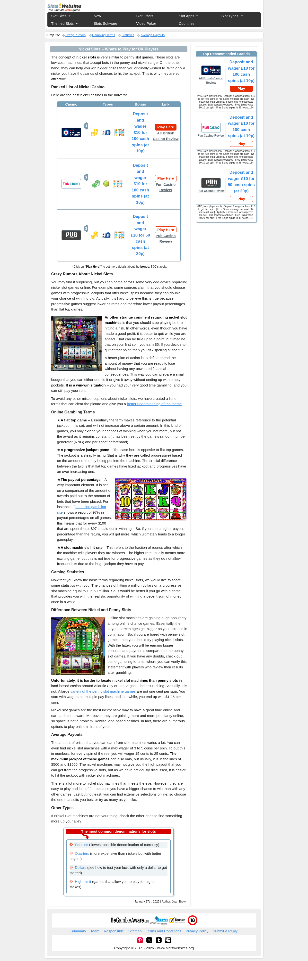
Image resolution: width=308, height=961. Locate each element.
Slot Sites (59, 16)
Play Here (165, 127)
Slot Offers (145, 16)
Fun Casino (71, 184)
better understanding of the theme (154, 404)
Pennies (81, 845)
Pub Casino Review (166, 238)
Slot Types (229, 16)
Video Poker (146, 23)
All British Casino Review (166, 136)
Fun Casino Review (166, 187)
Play (241, 88)
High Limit (83, 881)
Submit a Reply (225, 931)
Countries (186, 23)
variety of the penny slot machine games (103, 691)
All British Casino (71, 132)
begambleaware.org (130, 920)
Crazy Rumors (75, 35)
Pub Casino (71, 235)
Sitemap (135, 931)
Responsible (114, 931)
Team (94, 931)
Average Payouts (153, 35)
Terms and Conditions (163, 931)
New (97, 16)
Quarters (82, 853)
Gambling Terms (103, 35)
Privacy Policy (197, 931)
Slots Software (105, 23)
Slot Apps (186, 16)
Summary (78, 931)
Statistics (128, 35)
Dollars (80, 867)
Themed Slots (62, 23)
